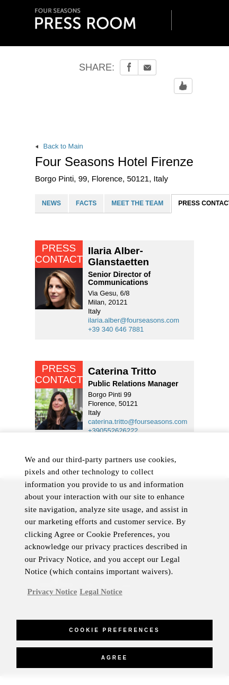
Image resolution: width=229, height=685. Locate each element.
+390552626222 (113, 431)
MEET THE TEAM (137, 203)
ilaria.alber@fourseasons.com (133, 320)
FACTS (86, 203)
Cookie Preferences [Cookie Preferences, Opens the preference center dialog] (114, 634)
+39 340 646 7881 (116, 329)
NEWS (51, 203)
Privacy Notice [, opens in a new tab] (52, 596)
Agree (114, 661)
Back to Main (59, 146)
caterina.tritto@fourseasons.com (137, 422)
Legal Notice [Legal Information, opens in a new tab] (101, 596)
